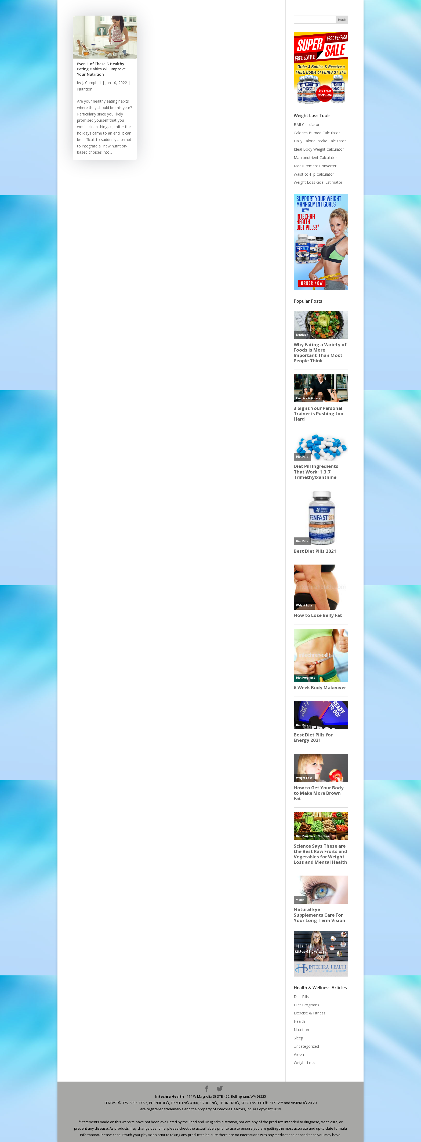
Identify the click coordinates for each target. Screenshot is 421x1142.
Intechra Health (169, 1096)
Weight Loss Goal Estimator (318, 182)
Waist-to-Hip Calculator (314, 174)
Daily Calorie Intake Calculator (320, 140)
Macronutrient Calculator (315, 157)
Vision (299, 1054)
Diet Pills (301, 996)
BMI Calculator (307, 124)
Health (299, 1021)
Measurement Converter (315, 165)
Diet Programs (306, 1004)
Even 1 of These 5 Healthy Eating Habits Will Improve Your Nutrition (101, 69)
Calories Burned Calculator (317, 132)
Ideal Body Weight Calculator (319, 149)
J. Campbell (91, 82)
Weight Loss (304, 1062)
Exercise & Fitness (309, 1012)
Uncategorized (306, 1046)
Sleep (298, 1037)
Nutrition (84, 89)
